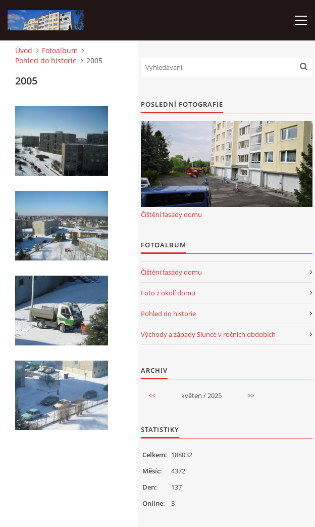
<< (151, 395)
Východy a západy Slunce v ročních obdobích (208, 334)
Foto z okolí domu (168, 292)
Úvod (23, 50)
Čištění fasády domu (171, 214)
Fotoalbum (60, 50)
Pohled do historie (46, 60)
